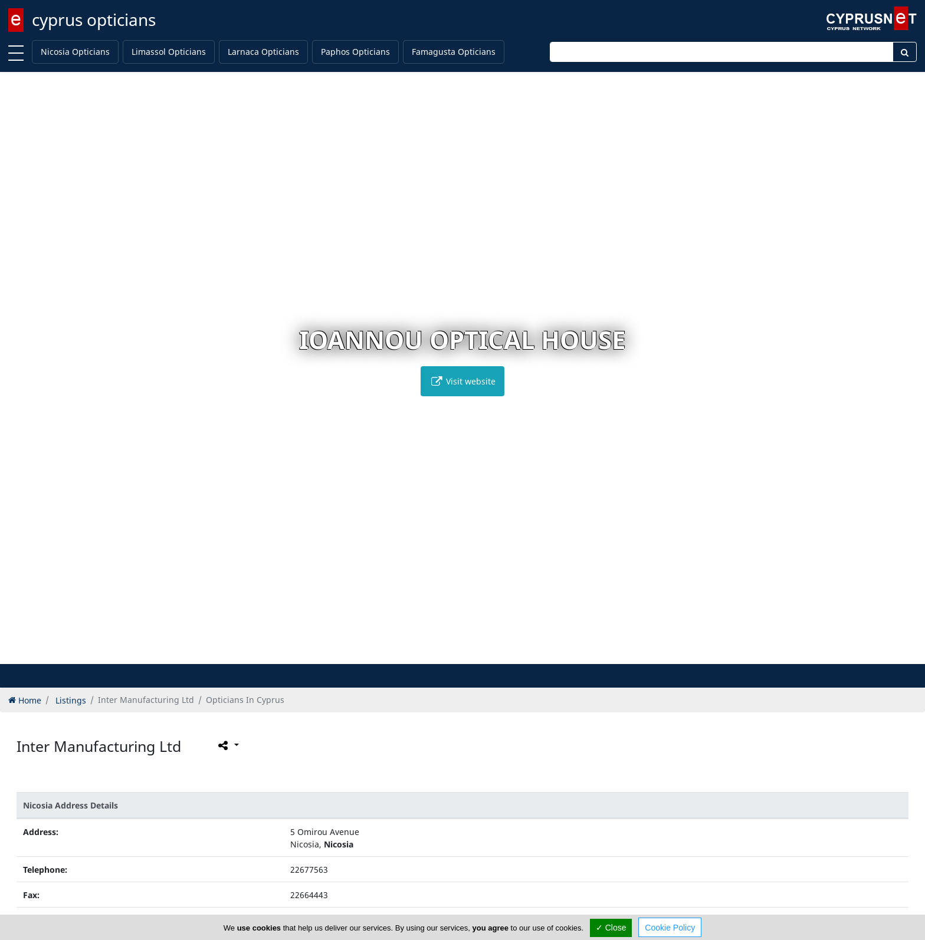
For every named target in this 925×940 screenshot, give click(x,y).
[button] (438, 653)
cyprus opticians (94, 19)
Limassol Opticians (169, 51)
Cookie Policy (670, 927)
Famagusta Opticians (454, 51)
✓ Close (611, 927)
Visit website (462, 381)
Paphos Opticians (355, 51)
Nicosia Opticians (75, 51)
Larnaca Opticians (263, 51)
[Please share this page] (227, 745)
